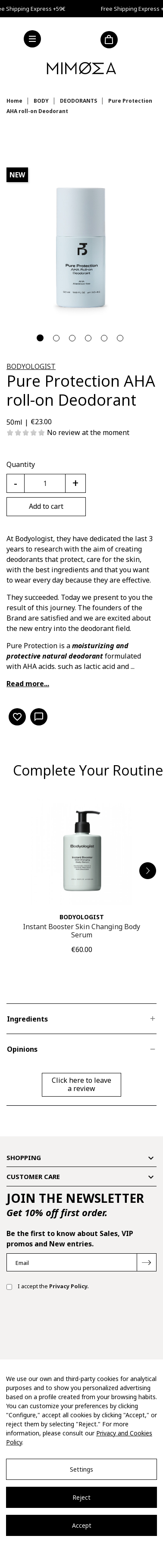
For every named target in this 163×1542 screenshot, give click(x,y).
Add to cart (46, 506)
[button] (148, 871)
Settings (81, 1469)
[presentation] (72, 1325)
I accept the (47, 1287)
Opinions (22, 1049)
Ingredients (27, 1019)
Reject (81, 1497)
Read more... (27, 683)
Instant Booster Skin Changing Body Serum (81, 931)
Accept (81, 1525)
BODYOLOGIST (31, 366)
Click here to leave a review (81, 1084)
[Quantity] (45, 483)
